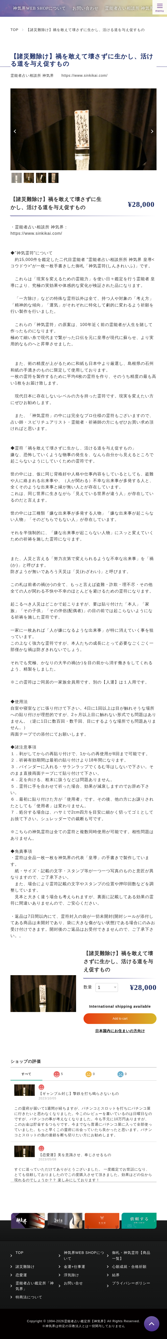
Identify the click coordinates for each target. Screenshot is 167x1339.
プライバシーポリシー (131, 1283)
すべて (26, 1074)
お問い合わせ (86, 8)
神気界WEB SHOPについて (39, 8)
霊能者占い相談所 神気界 (129, 8)
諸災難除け (25, 1267)
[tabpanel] (83, 129)
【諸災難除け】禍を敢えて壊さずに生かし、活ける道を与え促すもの (85, 30)
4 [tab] (53, 178)
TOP (14, 30)
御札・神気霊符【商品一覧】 (131, 1255)
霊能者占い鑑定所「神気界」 (35, 1286)
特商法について (29, 1297)
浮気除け (71, 1275)
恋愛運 (21, 1275)
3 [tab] (41, 178)
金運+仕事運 (74, 1267)
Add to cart (120, 1018)
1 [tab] (16, 178)
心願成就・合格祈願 (129, 1267)
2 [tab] (29, 178)
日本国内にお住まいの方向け (120, 1031)
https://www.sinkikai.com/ (85, 75)
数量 (88, 987)
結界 (116, 1275)
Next (151, 131)
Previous (15, 131)
